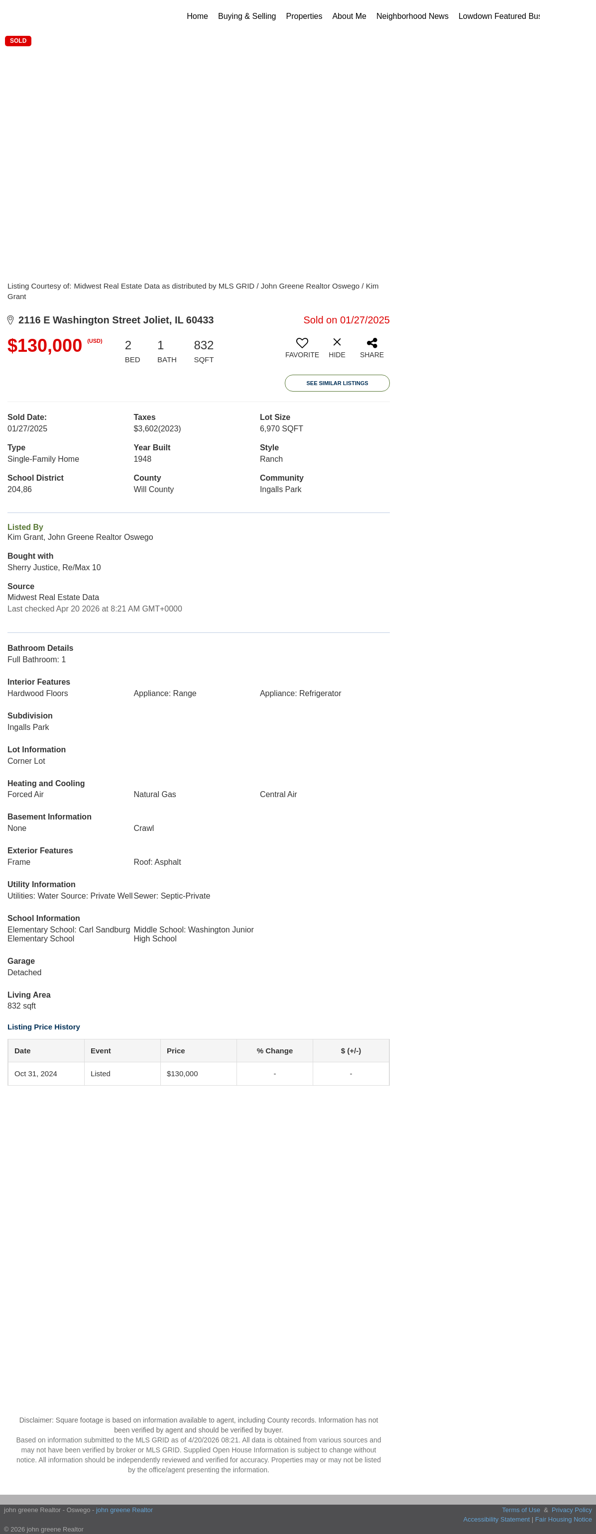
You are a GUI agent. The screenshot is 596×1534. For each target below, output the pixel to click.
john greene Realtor (124, 1510)
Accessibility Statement (497, 1519)
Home (197, 16)
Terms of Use (521, 1510)
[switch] (302, 352)
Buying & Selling (247, 16)
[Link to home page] (78, 16)
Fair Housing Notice (563, 1519)
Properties (304, 16)
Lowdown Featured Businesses (514, 16)
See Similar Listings (337, 383)
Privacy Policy (572, 1510)
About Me (349, 16)
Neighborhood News (412, 16)
